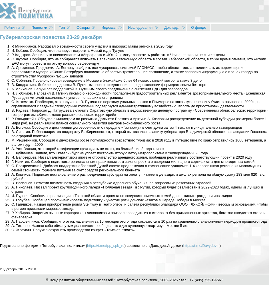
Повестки (39, 27)
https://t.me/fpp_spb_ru (106, 245)
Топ (62, 27)
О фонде (198, 27)
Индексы (108, 27)
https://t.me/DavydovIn (201, 245)
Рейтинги (12, 27)
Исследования (140, 27)
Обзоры (83, 27)
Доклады (171, 27)
